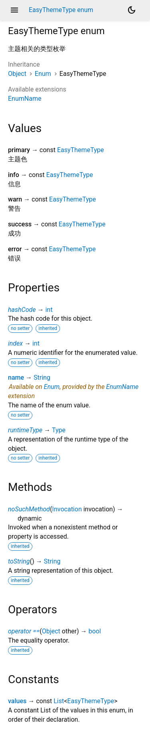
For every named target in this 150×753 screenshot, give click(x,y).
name (16, 377)
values (17, 701)
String (42, 377)
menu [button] (14, 10)
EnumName (24, 98)
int (48, 309)
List (59, 701)
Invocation (67, 509)
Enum (43, 73)
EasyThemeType (80, 150)
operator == (24, 631)
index (15, 343)
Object (17, 73)
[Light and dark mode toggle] (131, 10)
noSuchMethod (29, 509)
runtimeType (25, 430)
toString (19, 561)
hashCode (22, 309)
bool (94, 631)
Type (59, 430)
